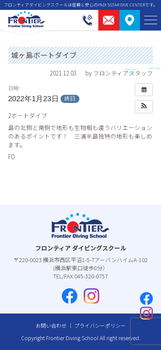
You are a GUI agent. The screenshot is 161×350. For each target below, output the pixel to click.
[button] (143, 107)
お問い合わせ (51, 325)
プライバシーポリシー (100, 325)
